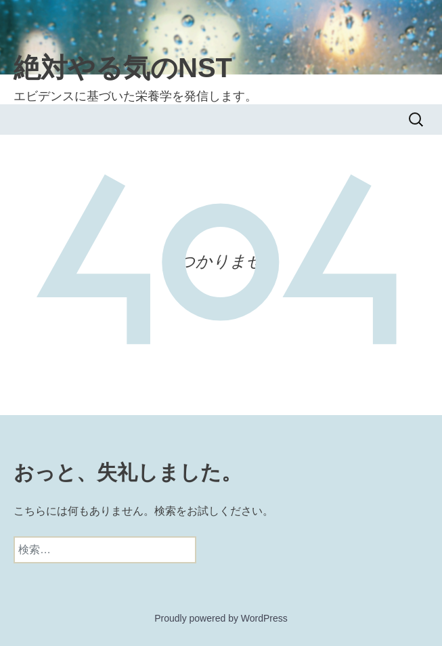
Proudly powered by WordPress (221, 618)
